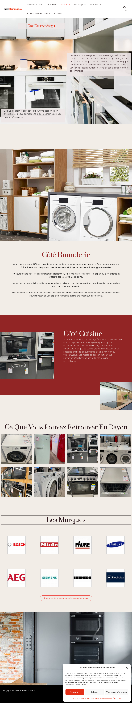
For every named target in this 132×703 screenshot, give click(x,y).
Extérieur (93, 4)
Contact (58, 13)
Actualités (52, 4)
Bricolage (78, 4)
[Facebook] (124, 7)
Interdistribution (35, 4)
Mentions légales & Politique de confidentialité (104, 698)
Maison (63, 4)
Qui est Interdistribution (38, 13)
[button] (127, 667)
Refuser (94, 692)
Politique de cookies (79, 698)
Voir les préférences (116, 692)
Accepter (74, 692)
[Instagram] (126, 11)
